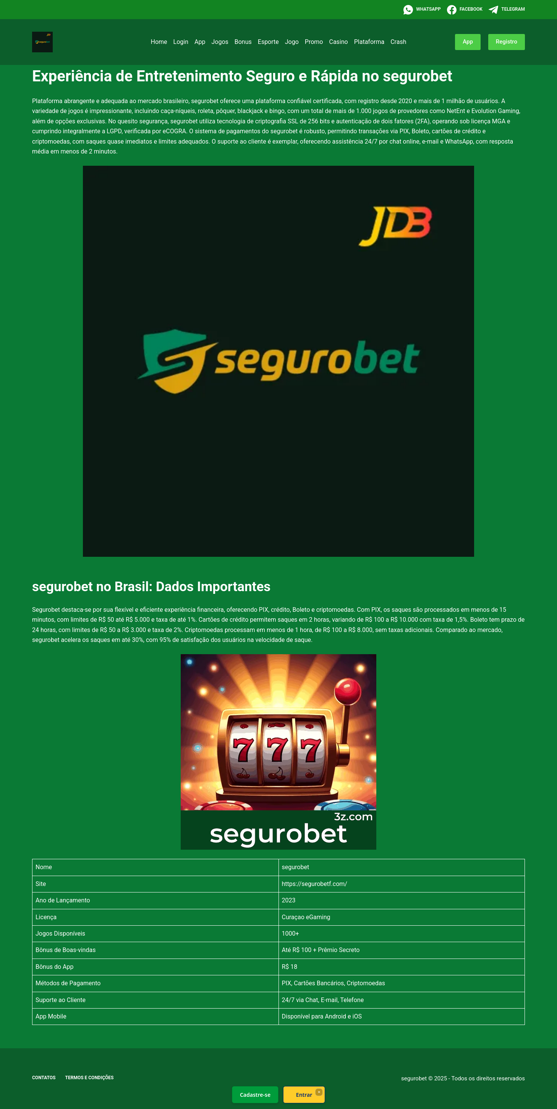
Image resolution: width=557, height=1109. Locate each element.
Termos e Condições (89, 1077)
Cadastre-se (255, 1094)
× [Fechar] (318, 1091)
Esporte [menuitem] (268, 41)
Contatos (44, 1077)
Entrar (304, 1094)
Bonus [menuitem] (243, 41)
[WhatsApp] (422, 10)
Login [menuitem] (180, 41)
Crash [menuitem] (398, 41)
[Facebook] (465, 10)
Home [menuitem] (159, 41)
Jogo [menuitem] (292, 41)
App (468, 41)
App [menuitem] (199, 41)
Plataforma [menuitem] (369, 41)
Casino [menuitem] (338, 41)
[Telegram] (507, 10)
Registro (506, 41)
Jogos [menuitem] (219, 41)
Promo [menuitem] (314, 41)
